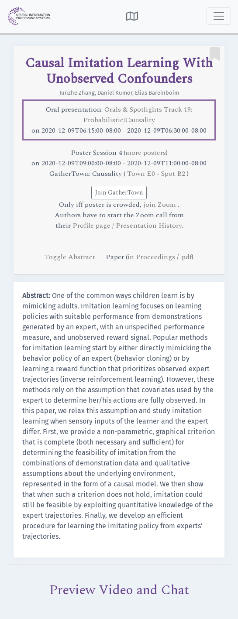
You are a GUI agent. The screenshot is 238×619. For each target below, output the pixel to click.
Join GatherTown (119, 192)
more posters (145, 152)
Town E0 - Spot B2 (157, 173)
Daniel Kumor (114, 92)
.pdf (186, 257)
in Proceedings (151, 257)
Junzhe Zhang (77, 92)
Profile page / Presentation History (127, 225)
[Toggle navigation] (219, 16)
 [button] (132, 16)
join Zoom (160, 204)
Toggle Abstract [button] (71, 257)
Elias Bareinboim (157, 92)
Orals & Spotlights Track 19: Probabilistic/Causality (137, 114)
